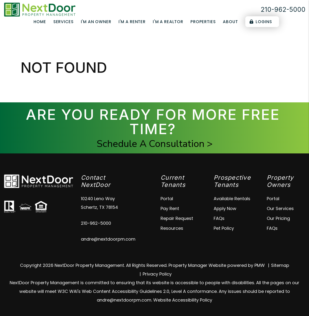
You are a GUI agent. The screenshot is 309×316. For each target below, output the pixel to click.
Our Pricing (278, 218)
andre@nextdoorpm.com (108, 239)
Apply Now (225, 208)
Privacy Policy (157, 274)
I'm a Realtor (168, 22)
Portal (167, 199)
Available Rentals (232, 199)
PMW (259, 265)
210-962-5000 (283, 9)
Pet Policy (224, 228)
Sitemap (280, 265)
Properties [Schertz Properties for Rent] (203, 22)
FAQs (219, 218)
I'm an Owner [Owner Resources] (96, 22)
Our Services (280, 208)
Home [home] (40, 22)
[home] (40, 9)
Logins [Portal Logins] (261, 22)
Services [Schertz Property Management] (63, 22)
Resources (172, 228)
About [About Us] (230, 22)
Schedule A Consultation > (155, 144)
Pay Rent (170, 208)
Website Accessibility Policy (182, 300)
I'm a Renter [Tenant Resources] (132, 22)
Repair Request (177, 218)
